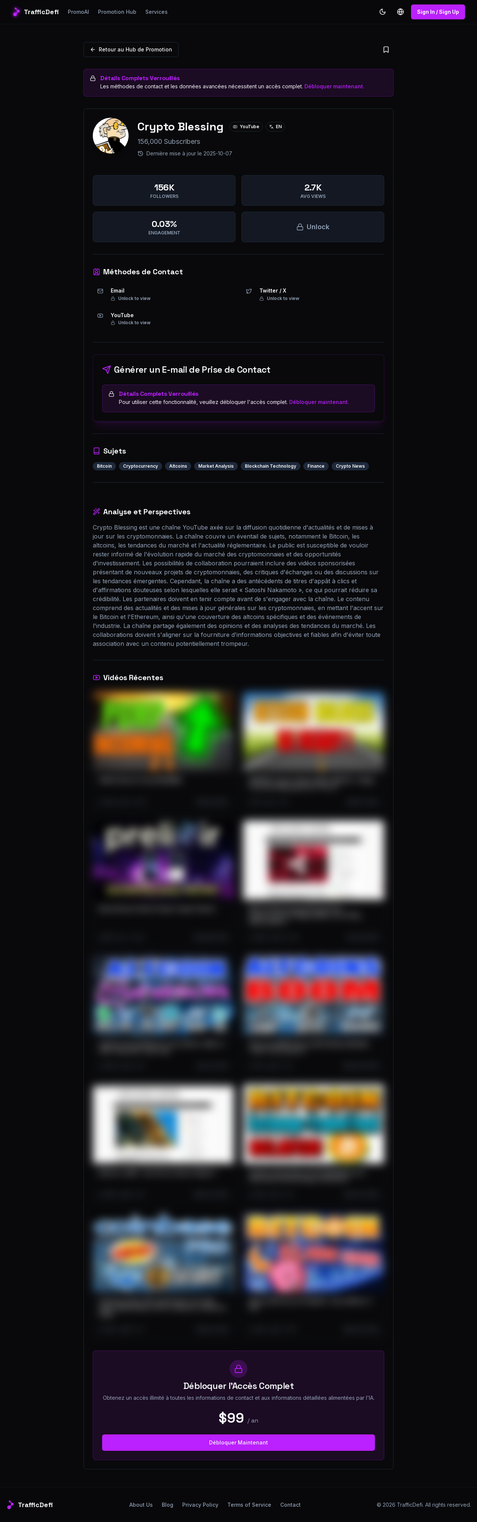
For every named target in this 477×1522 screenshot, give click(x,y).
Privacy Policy (200, 1505)
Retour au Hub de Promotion (131, 49)
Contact (290, 1505)
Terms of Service (249, 1505)
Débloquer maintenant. (334, 86)
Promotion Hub (117, 12)
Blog (167, 1505)
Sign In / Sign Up (438, 12)
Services (156, 12)
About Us (141, 1505)
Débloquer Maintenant (238, 1442)
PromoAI (78, 12)
